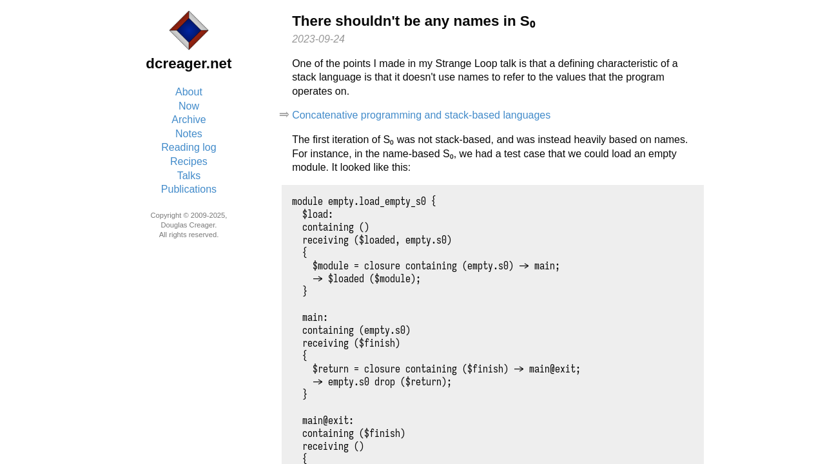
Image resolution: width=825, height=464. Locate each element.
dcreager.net (188, 63)
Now (189, 106)
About (188, 91)
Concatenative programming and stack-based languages (421, 115)
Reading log (188, 147)
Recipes (189, 161)
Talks (188, 175)
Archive (188, 119)
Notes (188, 133)
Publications (189, 189)
